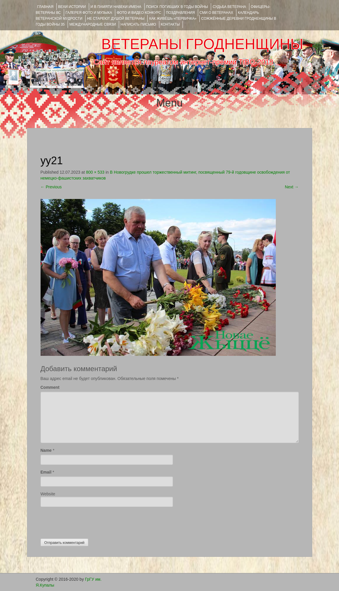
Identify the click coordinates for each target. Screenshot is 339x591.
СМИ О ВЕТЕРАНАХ (216, 13)
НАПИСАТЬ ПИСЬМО (138, 24)
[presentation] (85, 521)
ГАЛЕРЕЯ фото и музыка (89, 13)
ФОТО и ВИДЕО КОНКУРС (139, 13)
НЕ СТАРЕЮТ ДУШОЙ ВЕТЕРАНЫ (115, 18)
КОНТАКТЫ (170, 24)
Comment (50, 387)
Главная (45, 7)
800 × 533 (95, 172)
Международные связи (92, 24)
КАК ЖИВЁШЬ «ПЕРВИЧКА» (172, 18)
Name (46, 450)
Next (292, 187)
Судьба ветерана (229, 7)
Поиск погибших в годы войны (177, 7)
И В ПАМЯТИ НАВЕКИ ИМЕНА (116, 7)
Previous (51, 187)
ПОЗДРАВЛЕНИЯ (180, 13)
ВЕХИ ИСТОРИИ (72, 7)
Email (46, 472)
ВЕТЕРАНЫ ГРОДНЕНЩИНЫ (202, 44)
